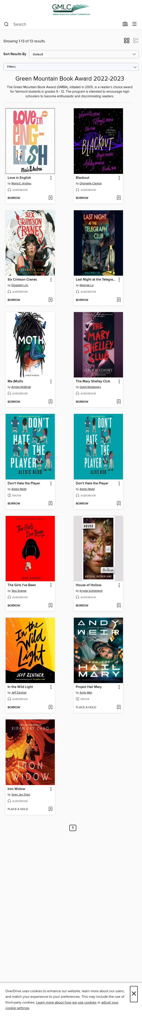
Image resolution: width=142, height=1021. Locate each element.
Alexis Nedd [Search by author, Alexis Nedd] (18, 489)
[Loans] (125, 25)
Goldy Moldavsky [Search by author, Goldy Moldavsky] (90, 387)
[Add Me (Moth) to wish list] (50, 402)
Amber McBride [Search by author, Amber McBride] (21, 387)
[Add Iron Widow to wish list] (50, 809)
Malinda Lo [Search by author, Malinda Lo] (86, 285)
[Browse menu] (134, 24)
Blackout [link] (82, 178)
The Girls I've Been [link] (22, 585)
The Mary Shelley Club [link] (93, 381)
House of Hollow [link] (88, 585)
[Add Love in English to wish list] (50, 198)
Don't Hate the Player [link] (24, 483)
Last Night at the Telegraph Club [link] (96, 280)
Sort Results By (14, 54)
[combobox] (61, 24)
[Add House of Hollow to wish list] (118, 606)
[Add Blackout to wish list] (118, 198)
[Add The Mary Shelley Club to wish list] (118, 402)
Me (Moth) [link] (15, 381)
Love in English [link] (19, 178)
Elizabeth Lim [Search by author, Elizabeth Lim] (19, 285)
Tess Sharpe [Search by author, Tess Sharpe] (18, 591)
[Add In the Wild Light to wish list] (50, 708)
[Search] (6, 24)
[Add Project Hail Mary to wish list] (118, 708)
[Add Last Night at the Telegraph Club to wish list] (118, 300)
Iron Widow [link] (16, 789)
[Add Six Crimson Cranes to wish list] (50, 300)
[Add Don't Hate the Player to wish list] (50, 504)
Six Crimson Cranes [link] (22, 280)
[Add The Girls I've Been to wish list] (50, 606)
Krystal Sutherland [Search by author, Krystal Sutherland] (91, 591)
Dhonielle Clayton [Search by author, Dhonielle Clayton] (91, 183)
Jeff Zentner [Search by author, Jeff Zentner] (19, 692)
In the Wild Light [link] (20, 687)
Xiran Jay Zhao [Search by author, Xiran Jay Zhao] (20, 794)
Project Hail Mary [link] (89, 687)
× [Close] (134, 994)
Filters (11, 67)
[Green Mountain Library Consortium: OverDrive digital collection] (71, 9)
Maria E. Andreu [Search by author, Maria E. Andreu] (21, 183)
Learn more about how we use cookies (66, 1002)
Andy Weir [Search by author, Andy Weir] (86, 692)
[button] (126, 42)
